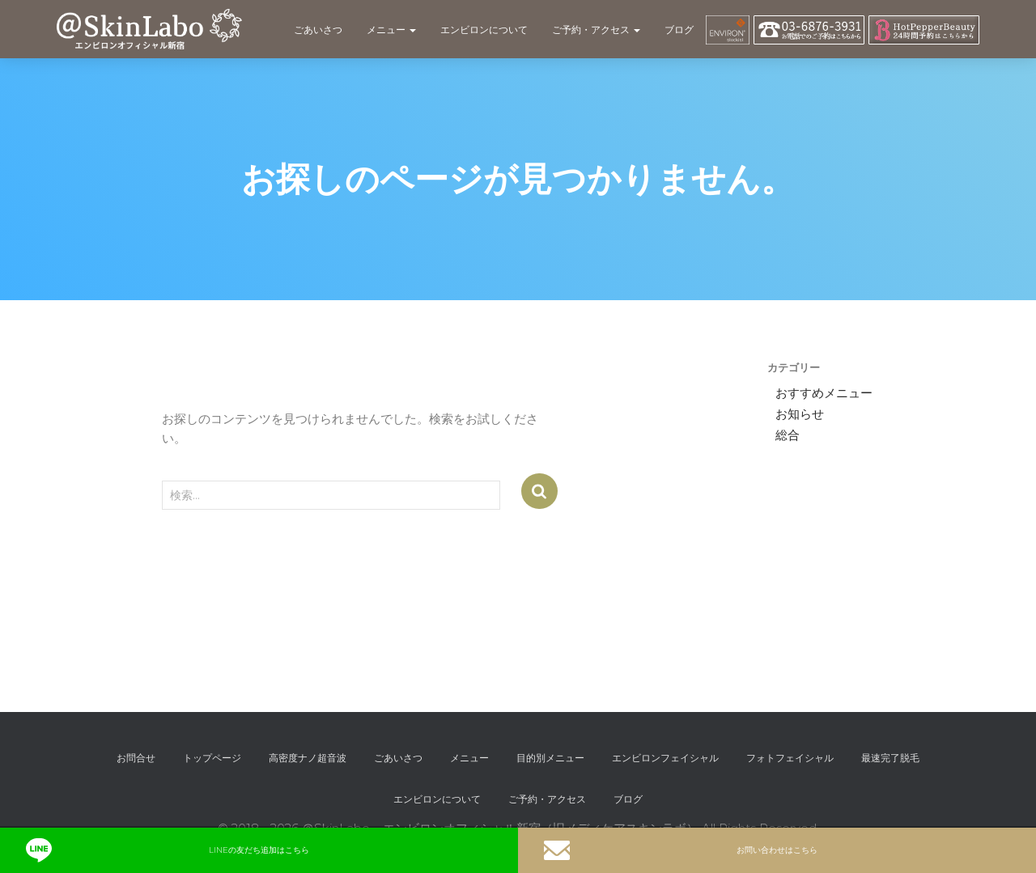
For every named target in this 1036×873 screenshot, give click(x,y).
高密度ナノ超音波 (307, 758)
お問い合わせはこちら (680, 850)
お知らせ (799, 414)
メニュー (391, 29)
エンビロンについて (484, 29)
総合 (787, 435)
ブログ (679, 29)
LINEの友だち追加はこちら (167, 850)
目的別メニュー (550, 758)
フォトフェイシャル (790, 758)
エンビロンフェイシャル (665, 758)
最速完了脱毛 (890, 758)
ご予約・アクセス (596, 29)
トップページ (212, 758)
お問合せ (136, 758)
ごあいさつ (318, 29)
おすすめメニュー (824, 393)
